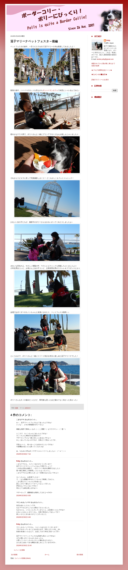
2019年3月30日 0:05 (23, 495)
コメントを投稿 (19, 550)
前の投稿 (80, 555)
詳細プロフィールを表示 (100, 80)
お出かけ (28, 408)
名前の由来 (95, 66)
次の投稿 (14, 555)
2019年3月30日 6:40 (23, 517)
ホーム (47, 555)
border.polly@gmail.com (105, 59)
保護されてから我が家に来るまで (103, 63)
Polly (18, 461)
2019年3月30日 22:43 (23, 545)
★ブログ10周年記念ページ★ (101, 70)
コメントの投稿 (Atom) (22, 558)
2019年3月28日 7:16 (23, 454)
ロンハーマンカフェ (50, 90)
